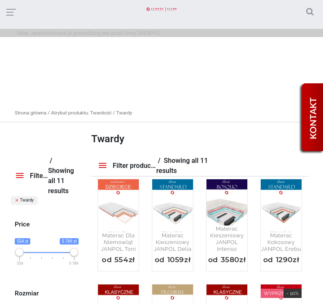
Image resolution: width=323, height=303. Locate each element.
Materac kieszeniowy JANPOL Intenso (227, 239)
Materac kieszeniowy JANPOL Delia (173, 242)
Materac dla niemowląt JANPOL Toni (118, 242)
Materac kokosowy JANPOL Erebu (281, 242)
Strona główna (30, 113)
